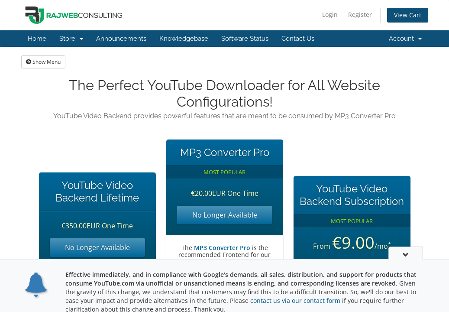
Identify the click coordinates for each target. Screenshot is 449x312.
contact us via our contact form (295, 301)
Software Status (244, 38)
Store (71, 38)
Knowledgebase (183, 38)
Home (37, 38)
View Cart (407, 15)
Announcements (121, 38)
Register (360, 14)
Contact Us (297, 38)
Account (405, 38)
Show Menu (43, 61)
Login (330, 14)
